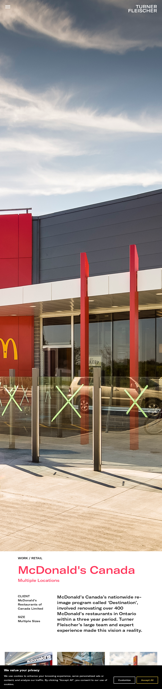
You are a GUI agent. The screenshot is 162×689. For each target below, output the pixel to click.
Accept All (147, 680)
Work (23, 558)
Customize (124, 680)
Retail (36, 558)
